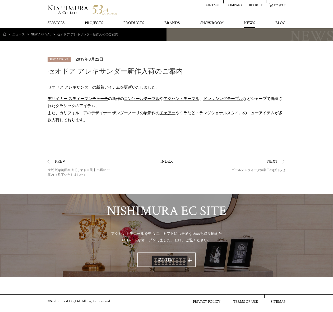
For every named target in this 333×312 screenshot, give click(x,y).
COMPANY (234, 5)
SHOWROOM (212, 23)
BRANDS (172, 23)
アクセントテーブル (181, 98)
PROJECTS (94, 23)
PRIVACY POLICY (206, 301)
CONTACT (212, 5)
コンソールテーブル (142, 98)
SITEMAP (278, 301)
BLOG (280, 23)
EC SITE (279, 5)
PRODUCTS (133, 23)
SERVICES (56, 23)
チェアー (167, 113)
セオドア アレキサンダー (70, 87)
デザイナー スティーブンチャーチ (78, 98)
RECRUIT (256, 5)
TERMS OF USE (245, 301)
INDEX (166, 161)
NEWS (249, 23)
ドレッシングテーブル (223, 98)
